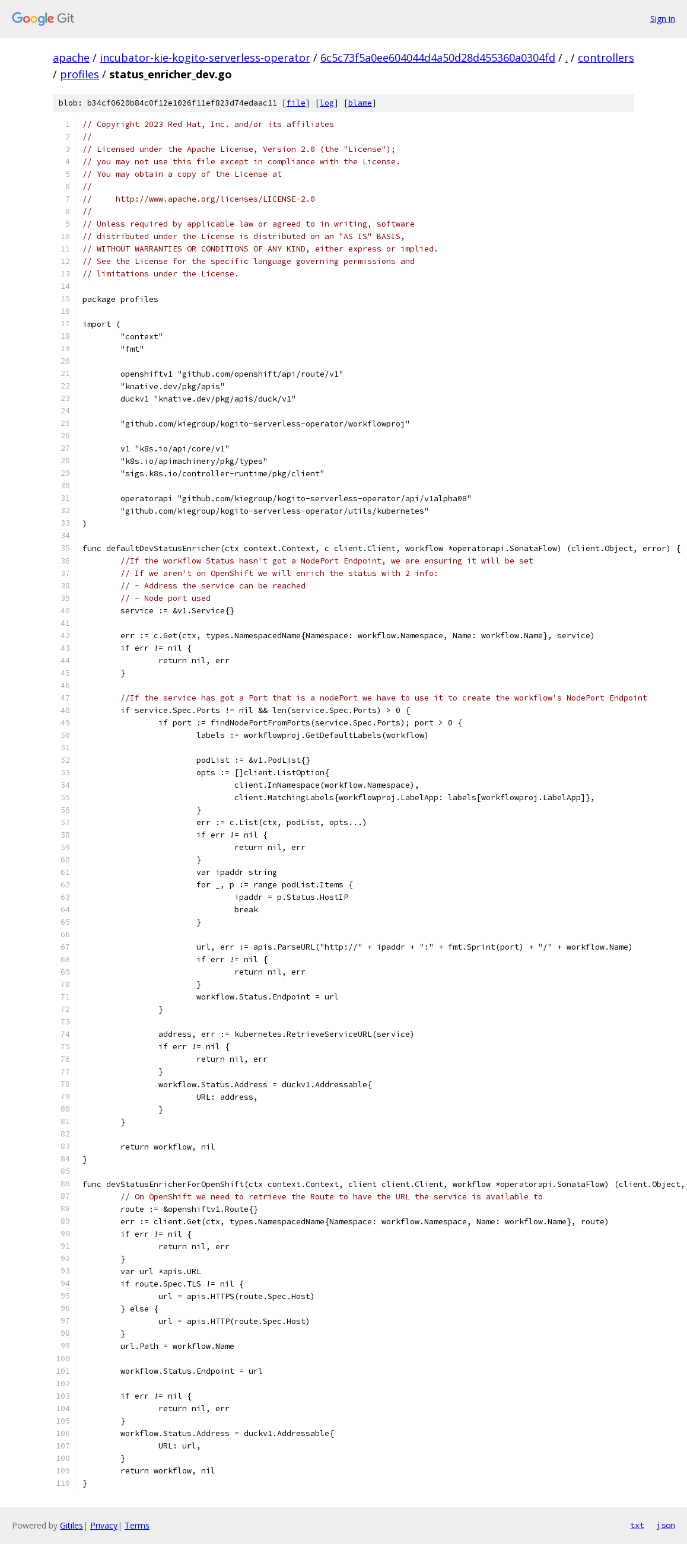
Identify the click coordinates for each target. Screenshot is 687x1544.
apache (71, 57)
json (665, 1525)
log (327, 103)
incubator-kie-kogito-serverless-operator (205, 57)
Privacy (103, 1525)
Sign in (662, 18)
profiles (79, 74)
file (296, 103)
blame (360, 103)
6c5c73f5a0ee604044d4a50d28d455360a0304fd (437, 57)
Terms (137, 1525)
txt (637, 1525)
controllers (606, 57)
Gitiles (71, 1525)
